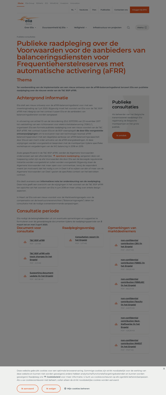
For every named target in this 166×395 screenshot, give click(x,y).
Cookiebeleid (53, 377)
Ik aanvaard (27, 388)
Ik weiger (51, 388)
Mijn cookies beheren (77, 388)
